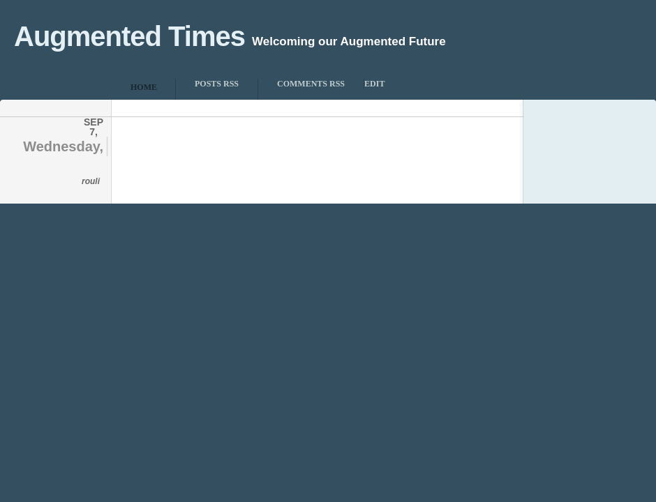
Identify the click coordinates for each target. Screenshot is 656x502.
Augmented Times (129, 36)
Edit (374, 84)
